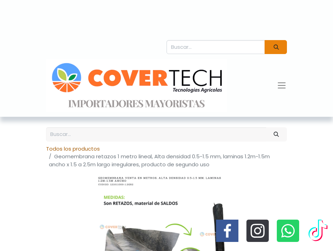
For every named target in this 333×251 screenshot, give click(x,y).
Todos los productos (73, 148)
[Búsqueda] (276, 47)
